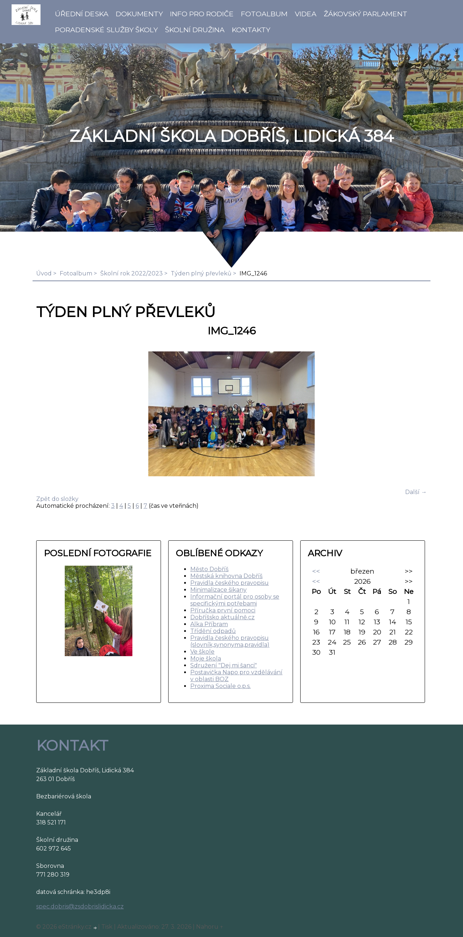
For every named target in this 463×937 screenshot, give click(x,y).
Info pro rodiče (202, 13)
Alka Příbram (209, 624)
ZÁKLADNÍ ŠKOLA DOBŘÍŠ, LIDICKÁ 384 (231, 136)
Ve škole (202, 651)
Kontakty (251, 29)
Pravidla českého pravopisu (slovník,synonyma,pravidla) (229, 641)
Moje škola (205, 658)
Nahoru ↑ (210, 926)
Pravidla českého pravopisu (229, 582)
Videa (306, 13)
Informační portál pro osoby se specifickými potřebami (234, 600)
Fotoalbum (264, 13)
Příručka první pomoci (222, 610)
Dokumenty (139, 13)
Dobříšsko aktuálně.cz (222, 617)
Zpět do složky (57, 498)
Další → (416, 492)
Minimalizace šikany (218, 589)
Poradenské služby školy (106, 29)
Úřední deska (82, 13)
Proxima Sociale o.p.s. (220, 686)
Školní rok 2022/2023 (131, 273)
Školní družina (195, 29)
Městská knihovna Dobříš (226, 576)
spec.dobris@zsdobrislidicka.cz (80, 906)
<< (316, 571)
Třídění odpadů (213, 631)
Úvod (44, 273)
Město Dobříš (209, 569)
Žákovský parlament (365, 13)
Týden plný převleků (201, 273)
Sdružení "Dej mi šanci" (223, 665)
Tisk (106, 926)
